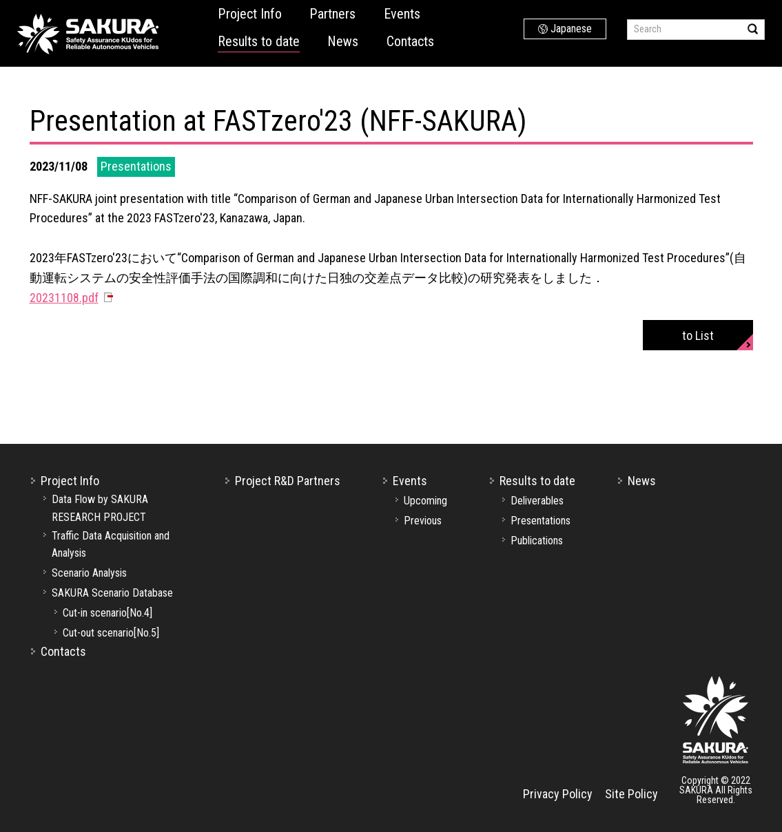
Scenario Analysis (89, 572)
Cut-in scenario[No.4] (107, 612)
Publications (537, 540)
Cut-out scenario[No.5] (111, 632)
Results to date (259, 41)
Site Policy (631, 794)
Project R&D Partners (287, 480)
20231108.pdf (64, 297)
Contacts (410, 41)
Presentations (540, 520)
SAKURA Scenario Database (112, 592)
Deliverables (537, 500)
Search (753, 28)
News (342, 41)
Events (402, 14)
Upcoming (425, 500)
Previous (423, 520)
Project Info (250, 14)
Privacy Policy (558, 794)
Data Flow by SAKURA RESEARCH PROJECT (100, 508)
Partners (332, 14)
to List (698, 335)
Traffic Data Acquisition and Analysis (110, 544)
